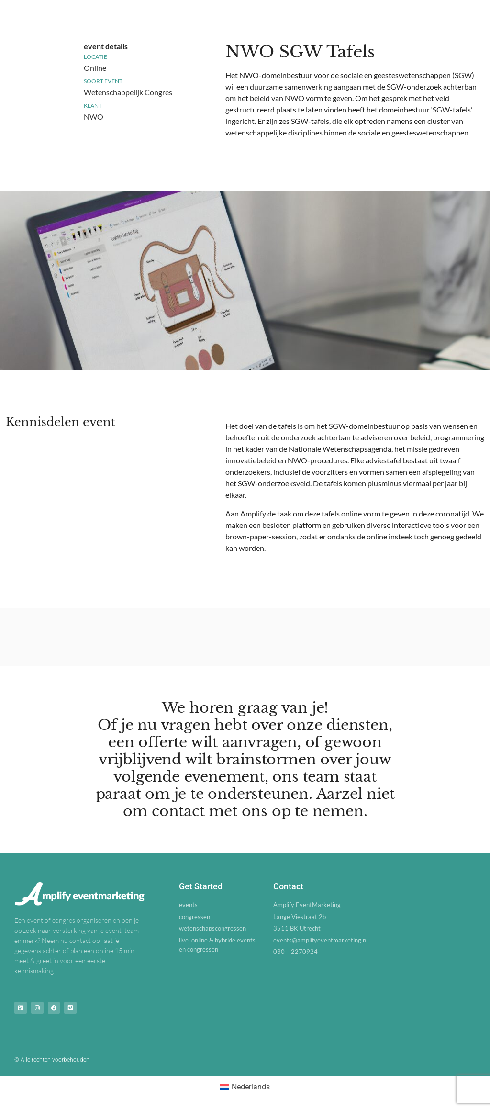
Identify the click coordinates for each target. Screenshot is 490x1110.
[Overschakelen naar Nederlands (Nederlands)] (245, 1085)
